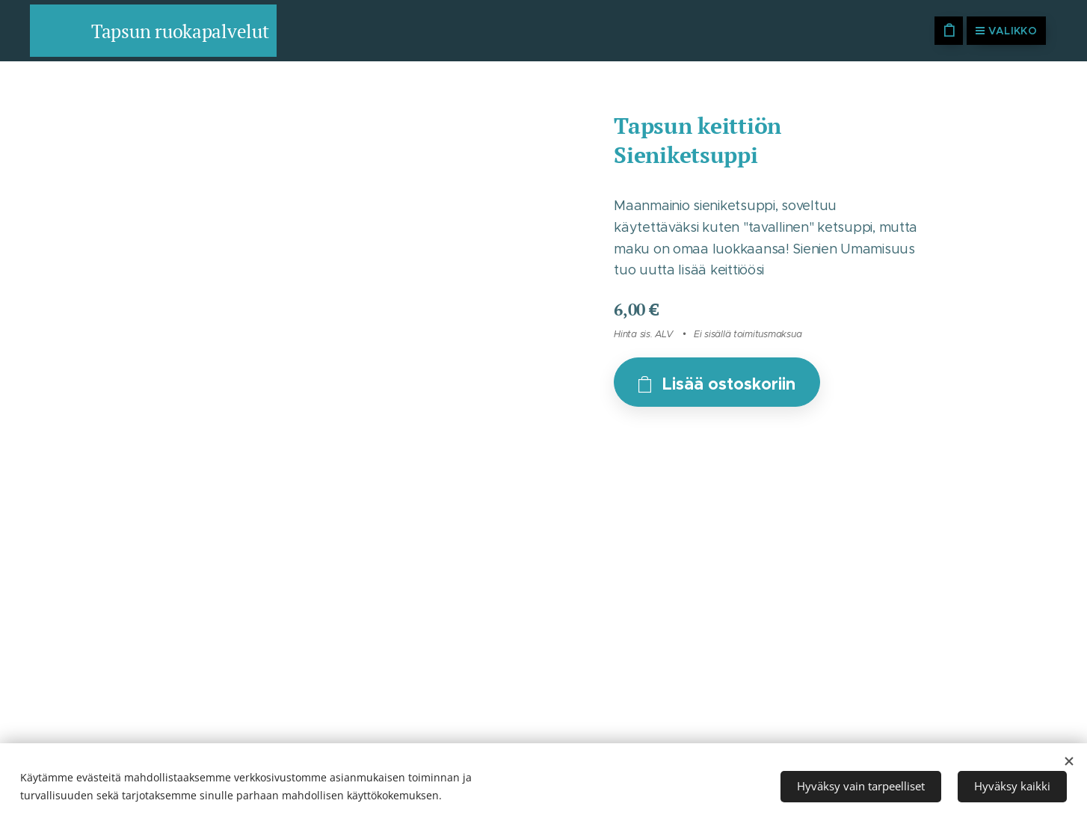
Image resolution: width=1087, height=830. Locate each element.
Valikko (1006, 30)
